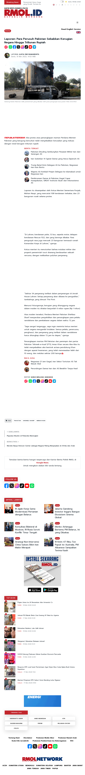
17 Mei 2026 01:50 (30, 683)
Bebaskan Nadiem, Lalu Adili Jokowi (31, 628)
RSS (71, 741)
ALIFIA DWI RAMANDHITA (29, 54)
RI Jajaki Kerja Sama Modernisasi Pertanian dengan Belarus (26, 511)
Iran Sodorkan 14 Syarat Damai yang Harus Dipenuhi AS (55, 159)
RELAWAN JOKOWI (64, 723)
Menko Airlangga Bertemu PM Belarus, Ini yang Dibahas (67, 529)
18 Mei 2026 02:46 (29, 631)
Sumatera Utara (16, 765)
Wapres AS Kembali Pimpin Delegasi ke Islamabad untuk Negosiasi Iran (56, 173)
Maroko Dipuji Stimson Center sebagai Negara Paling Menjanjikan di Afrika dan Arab (41, 446)
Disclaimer (28, 738)
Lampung (58, 765)
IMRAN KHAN (41, 421)
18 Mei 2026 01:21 (29, 644)
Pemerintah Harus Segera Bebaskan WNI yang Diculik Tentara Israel (38, 3)
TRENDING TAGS (16, 713)
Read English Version (71, 29)
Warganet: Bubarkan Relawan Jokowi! (31, 641)
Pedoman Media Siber (45, 738)
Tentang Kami (14, 738)
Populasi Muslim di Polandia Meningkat (22, 436)
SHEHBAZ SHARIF (28, 421)
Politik (19, 605)
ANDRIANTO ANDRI (16, 719)
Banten (67, 765)
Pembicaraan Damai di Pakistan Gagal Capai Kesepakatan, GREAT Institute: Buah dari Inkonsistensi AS (55, 180)
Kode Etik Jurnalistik (20, 741)
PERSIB (40, 723)
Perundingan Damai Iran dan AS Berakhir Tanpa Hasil (54, 368)
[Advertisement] (42, 119)
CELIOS (16, 728)
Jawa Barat (77, 765)
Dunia (7, 30)
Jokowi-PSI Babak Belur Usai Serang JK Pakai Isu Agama (38, 615)
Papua (55, 768)
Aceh (4, 765)
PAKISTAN (17, 421)
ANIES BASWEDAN (40, 719)
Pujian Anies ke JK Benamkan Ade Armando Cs (35, 602)
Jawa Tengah (33, 768)
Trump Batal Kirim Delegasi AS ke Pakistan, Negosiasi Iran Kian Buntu (54, 166)
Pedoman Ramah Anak (67, 738)
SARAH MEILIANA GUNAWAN (42, 377)
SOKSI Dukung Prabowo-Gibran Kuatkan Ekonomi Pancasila (39, 654)
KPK (63, 719)
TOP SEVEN (10, 598)
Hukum (20, 672)
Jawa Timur (46, 768)
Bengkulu (29, 765)
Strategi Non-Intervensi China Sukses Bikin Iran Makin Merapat (27, 544)
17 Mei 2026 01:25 (29, 618)
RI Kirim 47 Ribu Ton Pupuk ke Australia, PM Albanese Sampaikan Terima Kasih (67, 546)
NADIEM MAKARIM (16, 723)
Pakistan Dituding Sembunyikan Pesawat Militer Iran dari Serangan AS (55, 153)
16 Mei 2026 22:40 (29, 657)
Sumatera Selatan (44, 765)
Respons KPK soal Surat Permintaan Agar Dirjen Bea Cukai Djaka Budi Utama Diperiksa (46, 668)
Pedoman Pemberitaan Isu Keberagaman (49, 741)
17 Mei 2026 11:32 (30, 672)
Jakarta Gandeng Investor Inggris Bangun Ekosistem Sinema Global (67, 513)
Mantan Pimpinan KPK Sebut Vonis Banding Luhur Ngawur (39, 680)
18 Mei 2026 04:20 (29, 605)
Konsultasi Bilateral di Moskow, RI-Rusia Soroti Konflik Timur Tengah (27, 529)
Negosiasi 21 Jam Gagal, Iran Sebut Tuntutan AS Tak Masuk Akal (54, 362)
